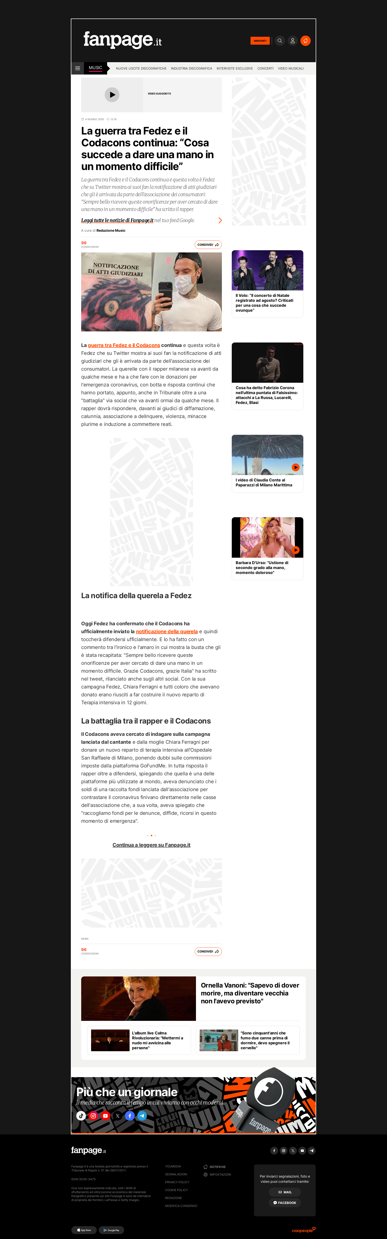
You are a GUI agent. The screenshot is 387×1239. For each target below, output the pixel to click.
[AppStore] (84, 1230)
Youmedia (173, 1166)
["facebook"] (137, 1116)
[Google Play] (111, 1230)
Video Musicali (291, 68)
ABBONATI (260, 40)
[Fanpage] (88, 1151)
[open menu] (77, 68)
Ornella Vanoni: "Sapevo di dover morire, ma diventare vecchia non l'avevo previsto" (250, 993)
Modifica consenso (181, 1206)
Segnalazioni (176, 1174)
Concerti (265, 68)
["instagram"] (95, 1116)
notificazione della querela (167, 631)
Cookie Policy (176, 1190)
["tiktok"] (82, 1116)
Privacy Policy (177, 1182)
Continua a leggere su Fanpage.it (152, 845)
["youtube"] (109, 1116)
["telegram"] (151, 1116)
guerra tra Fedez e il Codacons (124, 345)
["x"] (123, 1116)
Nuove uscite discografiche (141, 68)
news (84, 938)
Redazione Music (111, 230)
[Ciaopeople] (304, 1231)
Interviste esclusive (235, 68)
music (95, 67)
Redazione (173, 1198)
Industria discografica (191, 68)
